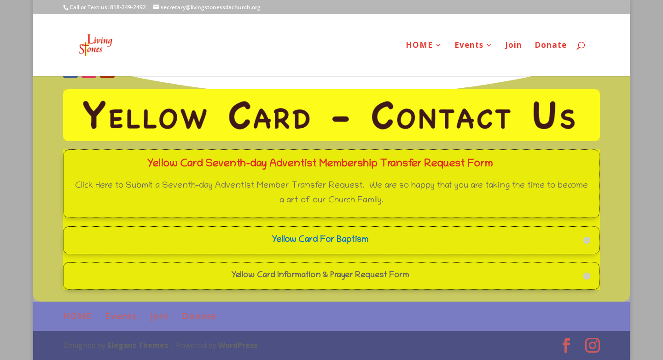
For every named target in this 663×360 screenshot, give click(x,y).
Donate (551, 46)
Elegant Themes (138, 345)
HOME (419, 46)
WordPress (237, 345)
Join (513, 46)
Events (468, 46)
